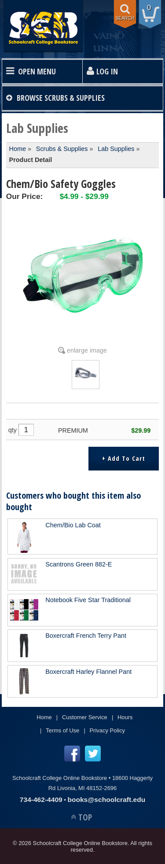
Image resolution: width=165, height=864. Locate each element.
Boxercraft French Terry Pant (85, 635)
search (125, 18)
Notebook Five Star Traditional (88, 599)
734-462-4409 (41, 799)
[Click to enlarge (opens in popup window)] (85, 382)
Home (17, 148)
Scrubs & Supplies (62, 148)
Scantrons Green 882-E (78, 564)
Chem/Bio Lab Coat (73, 525)
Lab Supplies (116, 148)
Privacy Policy (107, 730)
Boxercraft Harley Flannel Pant (88, 671)
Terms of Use (62, 730)
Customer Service (84, 717)
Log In (107, 71)
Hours (125, 717)
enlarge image (87, 350)
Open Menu (37, 71)
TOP (85, 817)
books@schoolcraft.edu (106, 799)
